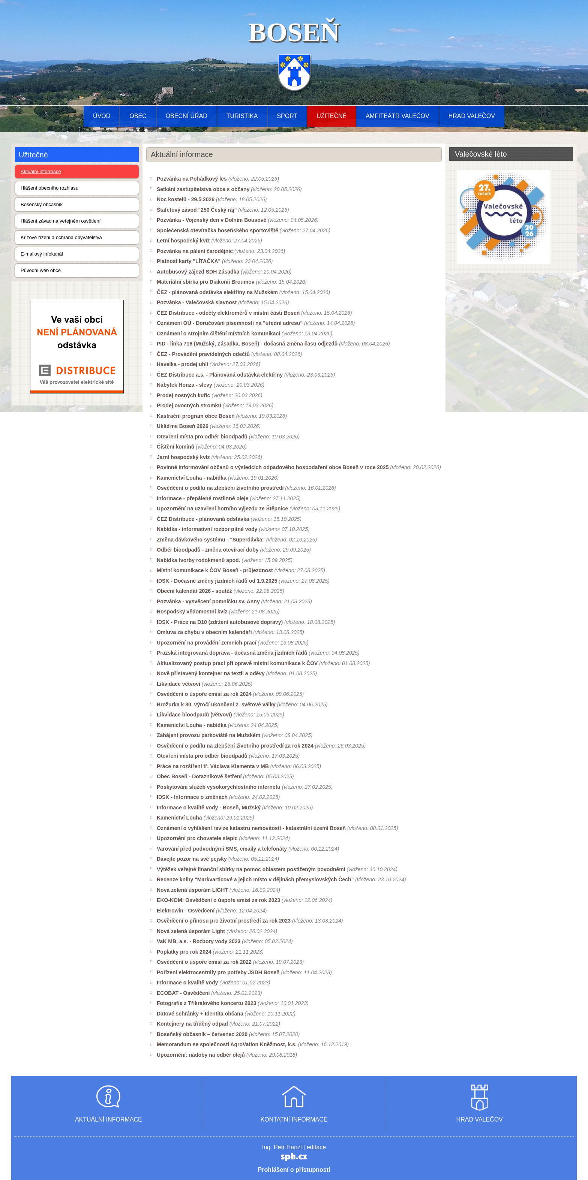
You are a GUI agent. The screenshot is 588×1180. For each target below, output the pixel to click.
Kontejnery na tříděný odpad (192, 1024)
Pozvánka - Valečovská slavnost (197, 302)
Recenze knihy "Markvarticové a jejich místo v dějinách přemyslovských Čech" (255, 879)
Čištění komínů (175, 447)
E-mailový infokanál (42, 254)
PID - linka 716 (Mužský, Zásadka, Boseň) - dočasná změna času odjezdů (247, 344)
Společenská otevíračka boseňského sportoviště (217, 230)
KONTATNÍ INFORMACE (294, 1119)
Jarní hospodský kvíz (183, 457)
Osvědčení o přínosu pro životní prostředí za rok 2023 (224, 921)
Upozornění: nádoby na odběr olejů (201, 1055)
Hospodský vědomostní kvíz (192, 612)
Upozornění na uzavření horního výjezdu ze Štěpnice (222, 508)
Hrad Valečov (471, 116)
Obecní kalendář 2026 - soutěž (194, 591)
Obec (137, 116)
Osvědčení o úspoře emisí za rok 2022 (204, 962)
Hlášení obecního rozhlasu (49, 188)
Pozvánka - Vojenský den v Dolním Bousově (211, 220)
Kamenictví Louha (179, 818)
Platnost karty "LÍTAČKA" (188, 261)
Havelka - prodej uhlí (182, 364)
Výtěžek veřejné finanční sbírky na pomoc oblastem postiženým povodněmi (251, 869)
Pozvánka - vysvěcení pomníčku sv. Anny (208, 601)
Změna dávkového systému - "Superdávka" (211, 540)
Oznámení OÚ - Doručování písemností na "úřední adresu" (230, 323)
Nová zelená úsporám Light (191, 931)
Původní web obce (41, 270)
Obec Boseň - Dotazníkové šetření (199, 776)
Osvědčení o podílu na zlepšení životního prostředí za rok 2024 (235, 746)
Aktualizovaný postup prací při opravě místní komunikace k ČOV (237, 663)
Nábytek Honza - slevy (184, 385)
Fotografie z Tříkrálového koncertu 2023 (206, 1003)
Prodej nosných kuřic (183, 395)
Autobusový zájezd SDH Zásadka (198, 272)
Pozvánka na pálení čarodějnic (195, 251)
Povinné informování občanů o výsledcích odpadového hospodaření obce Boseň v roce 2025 (272, 467)
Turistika (242, 116)
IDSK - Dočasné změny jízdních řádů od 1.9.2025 (217, 581)
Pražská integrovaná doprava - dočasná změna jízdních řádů (232, 653)
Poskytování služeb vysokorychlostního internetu (218, 787)
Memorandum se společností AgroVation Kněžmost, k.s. (227, 1044)
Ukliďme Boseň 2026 (182, 426)
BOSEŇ (294, 32)
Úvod (101, 116)
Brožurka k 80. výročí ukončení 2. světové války (216, 704)
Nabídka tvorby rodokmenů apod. (198, 560)
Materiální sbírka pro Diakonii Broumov (206, 282)
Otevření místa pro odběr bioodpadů (202, 437)
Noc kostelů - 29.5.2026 (185, 199)
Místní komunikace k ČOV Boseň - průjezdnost (215, 570)
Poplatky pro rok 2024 (184, 952)
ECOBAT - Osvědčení (183, 993)
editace (316, 1147)
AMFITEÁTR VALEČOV (397, 116)
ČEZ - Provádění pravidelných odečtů (203, 354)
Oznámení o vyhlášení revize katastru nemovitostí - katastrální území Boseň (251, 828)
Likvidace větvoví (178, 684)
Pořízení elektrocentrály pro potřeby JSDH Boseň (218, 972)
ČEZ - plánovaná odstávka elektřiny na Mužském (217, 292)
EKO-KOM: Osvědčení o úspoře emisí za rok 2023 (218, 900)
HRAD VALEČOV (479, 1119)
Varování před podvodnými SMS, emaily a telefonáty (222, 849)
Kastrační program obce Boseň (196, 416)
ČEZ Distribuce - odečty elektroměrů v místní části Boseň (228, 313)
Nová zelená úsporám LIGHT (192, 890)
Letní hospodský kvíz (183, 241)
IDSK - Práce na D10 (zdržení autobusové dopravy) (220, 622)
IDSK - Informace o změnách (192, 797)
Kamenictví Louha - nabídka (191, 478)
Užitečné (331, 116)
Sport (287, 116)
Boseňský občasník (42, 204)
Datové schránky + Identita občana (200, 1014)
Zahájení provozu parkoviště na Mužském (208, 735)
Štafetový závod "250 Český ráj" (197, 210)
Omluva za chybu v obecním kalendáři (204, 632)
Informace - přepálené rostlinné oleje (202, 498)
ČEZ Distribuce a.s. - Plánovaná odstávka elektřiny (220, 375)
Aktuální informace (41, 171)
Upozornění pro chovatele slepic (197, 838)
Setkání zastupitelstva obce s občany (203, 189)
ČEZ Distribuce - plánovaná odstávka (203, 519)
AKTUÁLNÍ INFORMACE (108, 1119)
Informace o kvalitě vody (187, 983)
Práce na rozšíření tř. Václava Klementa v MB (213, 766)
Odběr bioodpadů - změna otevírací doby (207, 550)
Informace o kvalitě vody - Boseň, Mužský (209, 808)
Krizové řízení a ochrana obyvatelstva (61, 237)
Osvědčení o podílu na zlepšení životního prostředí (220, 488)
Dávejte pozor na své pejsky (192, 859)
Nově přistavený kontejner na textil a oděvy (211, 673)
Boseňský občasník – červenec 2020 (202, 1034)
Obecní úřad (186, 116)
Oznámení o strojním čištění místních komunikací (218, 334)
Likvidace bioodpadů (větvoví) (194, 715)
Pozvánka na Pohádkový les (192, 179)
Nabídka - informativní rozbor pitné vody (207, 529)
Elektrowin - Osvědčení (185, 911)
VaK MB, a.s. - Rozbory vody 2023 (198, 941)
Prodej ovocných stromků (189, 405)
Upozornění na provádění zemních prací (206, 643)
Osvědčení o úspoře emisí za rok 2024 (204, 694)
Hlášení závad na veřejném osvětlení (60, 221)
